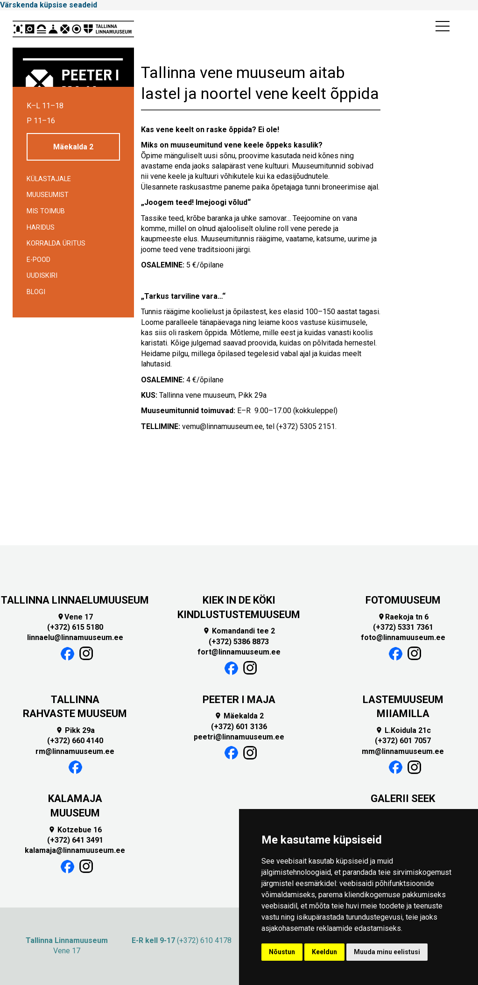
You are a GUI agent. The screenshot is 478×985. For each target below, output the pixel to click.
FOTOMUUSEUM (403, 600)
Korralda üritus (56, 243)
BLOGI (36, 292)
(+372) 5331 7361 (403, 627)
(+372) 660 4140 (75, 740)
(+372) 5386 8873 (239, 641)
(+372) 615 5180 (75, 627)
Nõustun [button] (282, 952)
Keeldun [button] (324, 952)
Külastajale (49, 179)
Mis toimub (46, 211)
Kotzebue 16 (75, 829)
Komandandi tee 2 (239, 630)
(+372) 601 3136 (239, 726)
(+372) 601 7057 (403, 740)
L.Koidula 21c (403, 730)
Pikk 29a (75, 730)
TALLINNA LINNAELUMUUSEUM (75, 600)
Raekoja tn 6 (403, 616)
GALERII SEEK (403, 798)
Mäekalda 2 (73, 146)
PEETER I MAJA (239, 699)
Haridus (41, 228)
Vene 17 (75, 616)
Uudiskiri (42, 276)
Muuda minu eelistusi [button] (387, 952)
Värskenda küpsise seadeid (48, 4)
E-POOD (38, 260)
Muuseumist (48, 195)
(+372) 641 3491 (75, 840)
